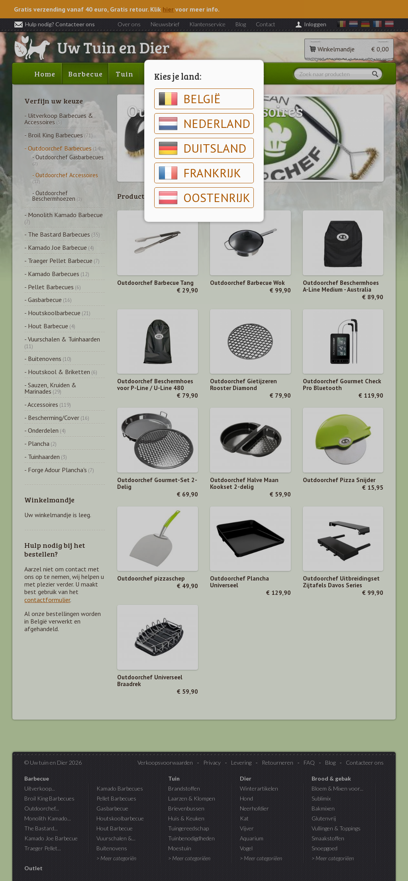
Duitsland (202, 148)
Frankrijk (200, 172)
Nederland (204, 123)
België (190, 98)
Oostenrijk (204, 197)
